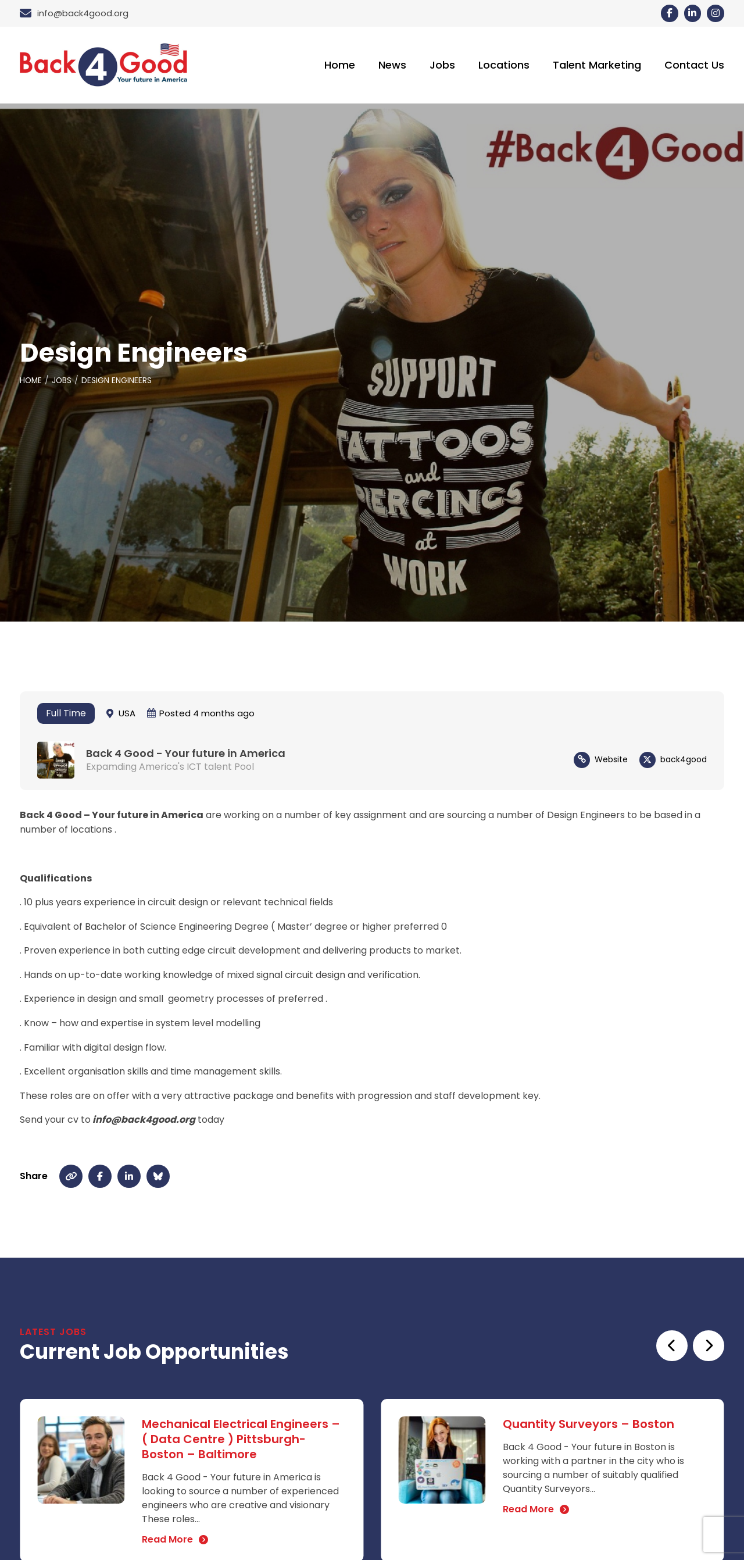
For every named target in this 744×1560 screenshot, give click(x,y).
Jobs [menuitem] (442, 66)
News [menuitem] (392, 66)
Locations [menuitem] (504, 66)
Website (611, 761)
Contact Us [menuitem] (694, 66)
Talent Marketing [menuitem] (597, 66)
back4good (683, 761)
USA (127, 715)
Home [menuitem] (339, 66)
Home (31, 382)
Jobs (63, 382)
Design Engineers (118, 382)
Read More (167, 1541)
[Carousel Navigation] (688, 1347)
